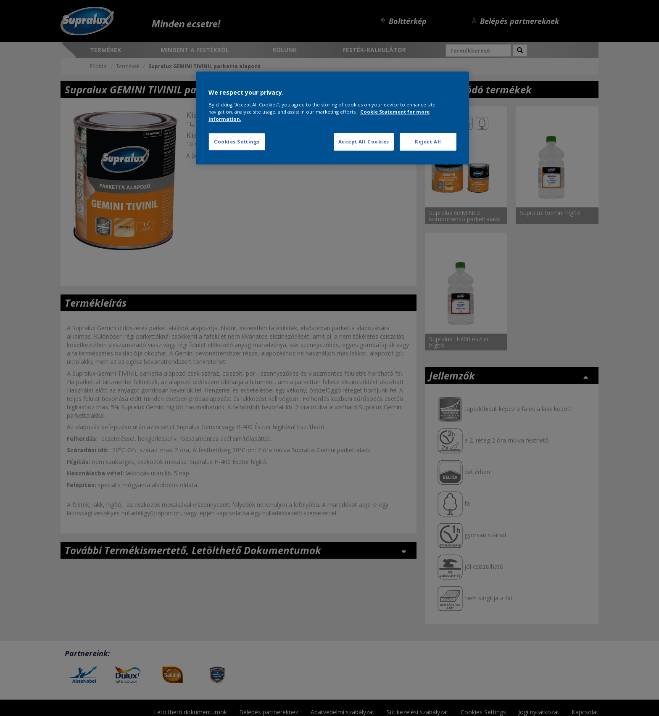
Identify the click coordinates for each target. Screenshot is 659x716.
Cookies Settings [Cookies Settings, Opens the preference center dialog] (237, 141)
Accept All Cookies (363, 141)
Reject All (428, 141)
